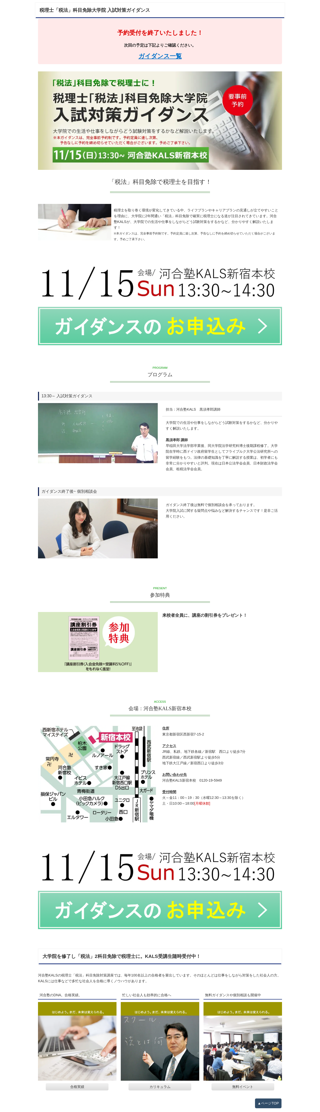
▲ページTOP (268, 1103)
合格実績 (77, 1087)
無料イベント (242, 1087)
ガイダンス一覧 (160, 56)
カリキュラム (160, 1087)
